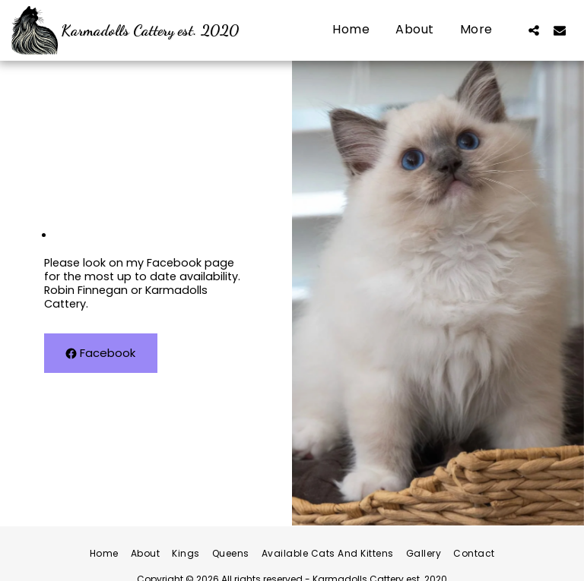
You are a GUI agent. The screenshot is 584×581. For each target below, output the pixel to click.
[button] (534, 30)
